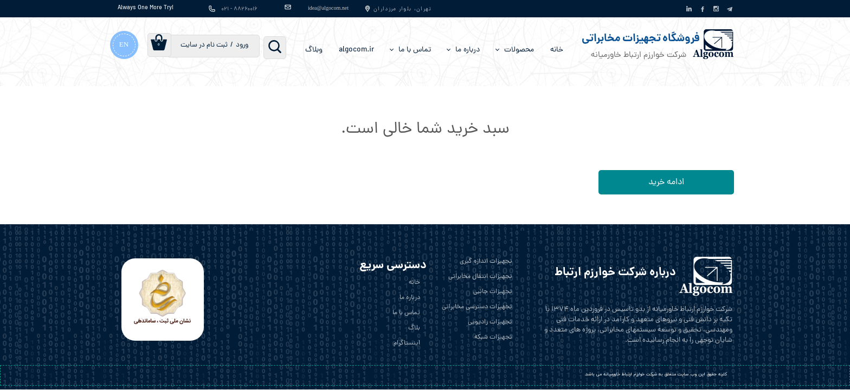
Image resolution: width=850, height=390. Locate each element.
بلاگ (414, 328)
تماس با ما (414, 50)
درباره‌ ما (467, 50)
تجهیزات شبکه (493, 337)
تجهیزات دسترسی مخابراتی (477, 307)
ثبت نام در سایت (204, 45)
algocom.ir (356, 50)
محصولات (519, 50)
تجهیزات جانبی (492, 292)
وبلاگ (314, 50)
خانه (556, 50)
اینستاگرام (407, 343)
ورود (242, 45)
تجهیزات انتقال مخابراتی (480, 277)
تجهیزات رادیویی (490, 322)
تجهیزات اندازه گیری (486, 261)
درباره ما (410, 298)
